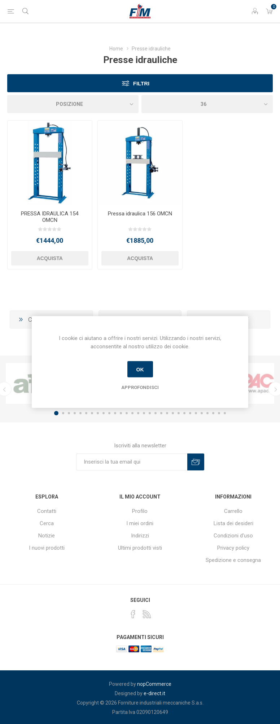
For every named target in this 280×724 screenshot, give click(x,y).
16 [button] (144, 413)
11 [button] (115, 413)
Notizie (46, 535)
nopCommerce (154, 684)
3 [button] (69, 413)
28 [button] (213, 413)
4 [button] (75, 413)
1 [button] (56, 413)
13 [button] (127, 413)
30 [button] (225, 413)
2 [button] (63, 413)
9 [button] (103, 413)
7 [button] (92, 413)
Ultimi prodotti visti (140, 548)
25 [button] (196, 413)
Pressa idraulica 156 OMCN (140, 213)
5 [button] (80, 413)
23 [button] (184, 413)
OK (140, 369)
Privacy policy (233, 548)
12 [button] (121, 413)
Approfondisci (140, 387)
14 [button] (132, 413)
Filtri (141, 83)
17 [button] (150, 413)
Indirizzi (140, 535)
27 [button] (207, 413)
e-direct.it (154, 693)
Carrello (233, 511)
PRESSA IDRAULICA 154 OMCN (49, 216)
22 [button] (179, 413)
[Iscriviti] (131, 461)
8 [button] (98, 413)
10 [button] (109, 413)
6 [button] (86, 413)
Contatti (46, 511)
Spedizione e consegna (233, 560)
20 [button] (167, 413)
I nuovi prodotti (47, 548)
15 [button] (138, 413)
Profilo (140, 511)
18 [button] (155, 413)
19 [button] (161, 413)
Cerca (47, 523)
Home (116, 49)
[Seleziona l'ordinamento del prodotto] (73, 104)
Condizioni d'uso (233, 535)
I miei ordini (139, 523)
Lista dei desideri (233, 523)
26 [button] (202, 413)
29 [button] (219, 413)
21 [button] (173, 413)
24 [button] (190, 413)
